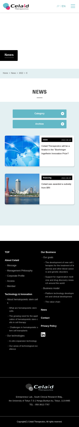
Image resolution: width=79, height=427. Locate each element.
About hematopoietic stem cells (22, 301)
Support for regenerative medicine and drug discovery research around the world (59, 280)
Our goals (48, 257)
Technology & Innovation (18, 294)
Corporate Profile (16, 275)
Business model (51, 288)
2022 (21, 73)
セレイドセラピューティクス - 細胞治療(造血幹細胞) (16, 6)
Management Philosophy (19, 270)
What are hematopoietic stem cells (23, 309)
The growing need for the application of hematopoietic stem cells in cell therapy (23, 319)
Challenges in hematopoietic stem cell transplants (23, 329)
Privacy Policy (49, 326)
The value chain (52, 302)
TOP (7, 252)
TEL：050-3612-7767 (39, 405)
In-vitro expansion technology (23, 341)
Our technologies (16, 335)
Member (11, 286)
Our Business (48, 252)
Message (12, 265)
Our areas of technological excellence (23, 347)
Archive (39, 124)
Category (39, 113)
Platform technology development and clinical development (59, 295)
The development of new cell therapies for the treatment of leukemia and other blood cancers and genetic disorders (59, 267)
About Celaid (12, 260)
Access (11, 281)
